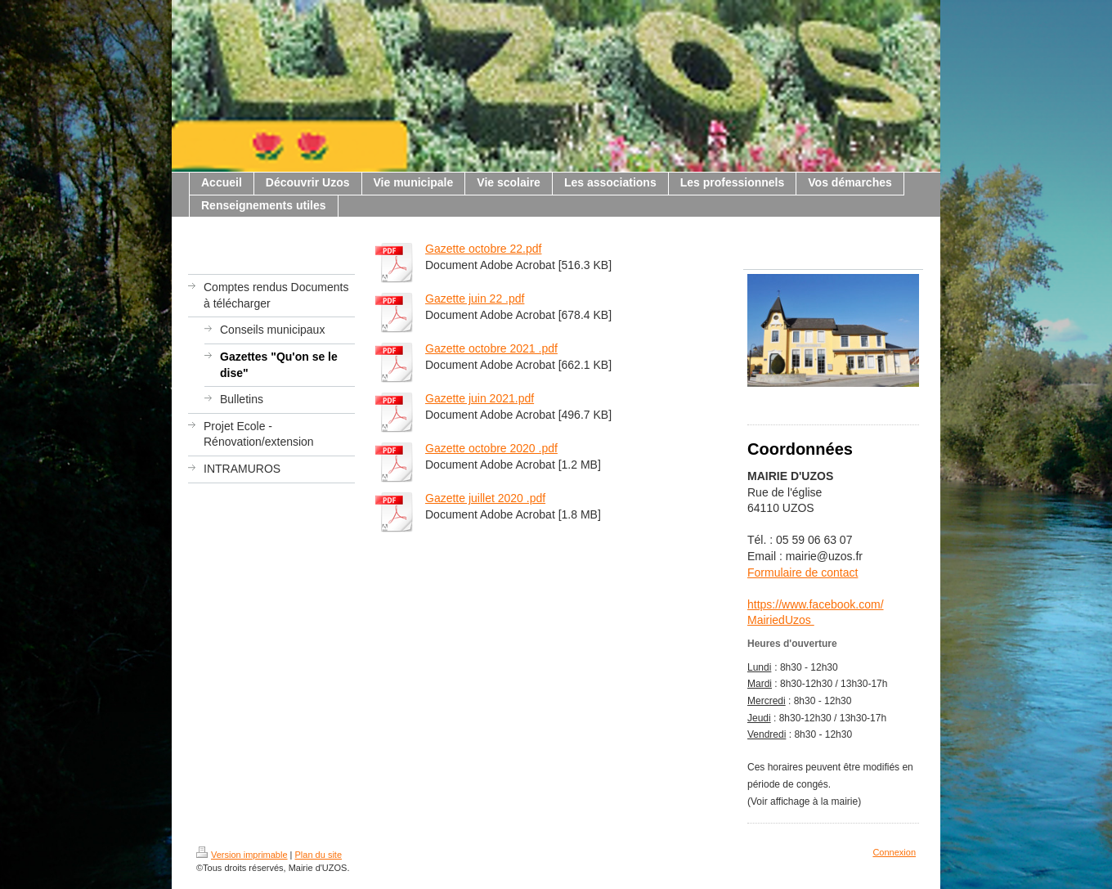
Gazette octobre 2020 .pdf (491, 448)
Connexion (894, 852)
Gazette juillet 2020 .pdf (485, 498)
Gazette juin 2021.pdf (479, 398)
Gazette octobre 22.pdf (483, 248)
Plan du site (318, 855)
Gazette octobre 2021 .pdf (491, 348)
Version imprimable (242, 855)
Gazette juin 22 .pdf (474, 298)
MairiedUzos (780, 619)
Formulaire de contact (802, 572)
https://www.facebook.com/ (815, 604)
